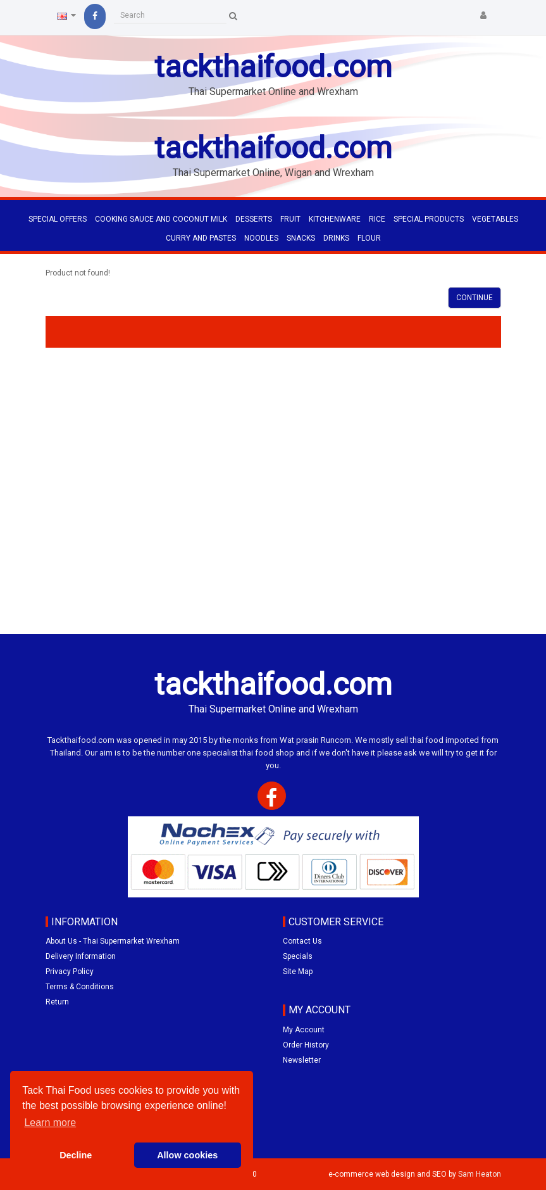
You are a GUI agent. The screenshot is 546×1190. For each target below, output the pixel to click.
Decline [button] (75, 1155)
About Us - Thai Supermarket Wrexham (113, 941)
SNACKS (301, 238)
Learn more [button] (50, 1122)
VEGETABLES (495, 219)
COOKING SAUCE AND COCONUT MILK (161, 219)
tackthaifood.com (273, 67)
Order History (306, 1045)
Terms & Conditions (80, 986)
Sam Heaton (479, 1174)
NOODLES (261, 238)
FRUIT (290, 219)
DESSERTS (253, 219)
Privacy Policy (70, 971)
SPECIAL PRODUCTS (429, 219)
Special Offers (57, 219)
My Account (304, 1029)
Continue (474, 297)
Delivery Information (81, 956)
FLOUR (369, 238)
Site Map (298, 971)
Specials (298, 956)
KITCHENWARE (335, 219)
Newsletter (302, 1060)
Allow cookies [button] (187, 1155)
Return (57, 1001)
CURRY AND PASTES (201, 238)
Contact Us (302, 941)
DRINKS (336, 238)
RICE (377, 219)
